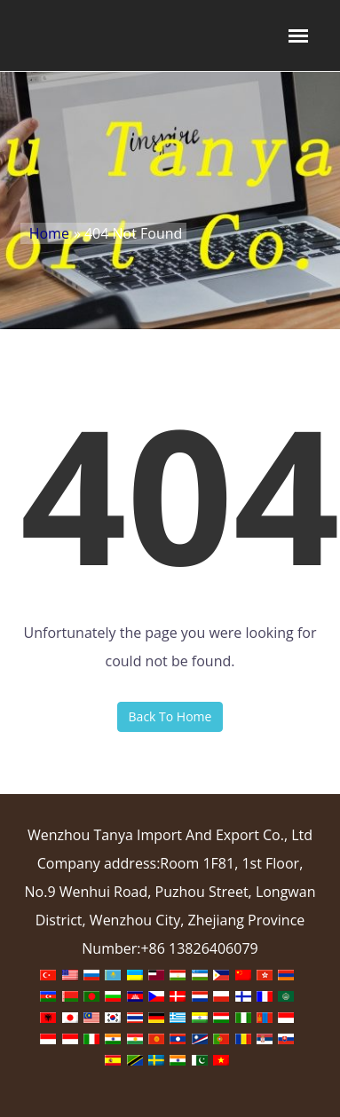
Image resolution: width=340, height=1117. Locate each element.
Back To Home (170, 716)
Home (49, 233)
